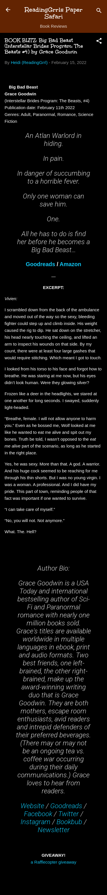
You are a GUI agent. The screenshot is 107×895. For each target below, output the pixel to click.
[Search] (99, 11)
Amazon (70, 264)
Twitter (68, 814)
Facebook (38, 814)
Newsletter (54, 830)
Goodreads (40, 264)
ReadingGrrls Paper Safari (53, 13)
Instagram (36, 822)
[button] (99, 41)
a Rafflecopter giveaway (53, 862)
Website (32, 806)
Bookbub (69, 822)
